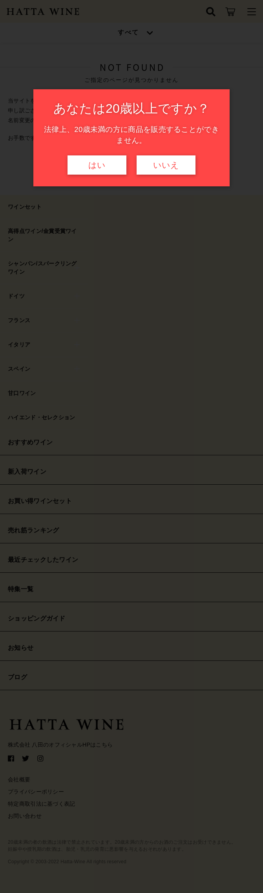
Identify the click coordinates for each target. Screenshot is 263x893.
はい (97, 165)
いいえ (166, 165)
